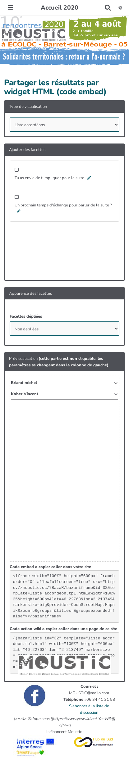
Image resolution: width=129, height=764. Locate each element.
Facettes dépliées (26, 316)
